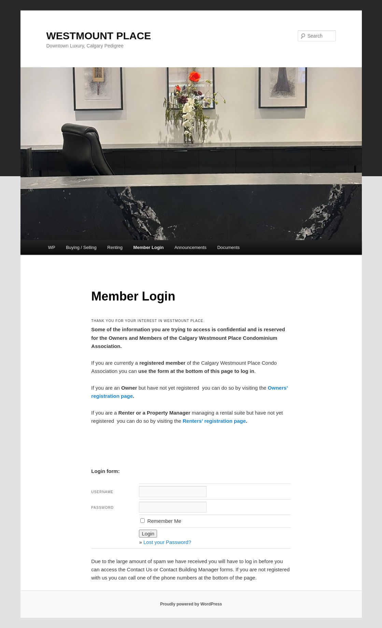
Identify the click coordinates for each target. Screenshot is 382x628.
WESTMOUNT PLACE (98, 35)
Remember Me (160, 521)
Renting (115, 247)
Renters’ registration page (214, 421)
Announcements (190, 247)
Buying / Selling (81, 247)
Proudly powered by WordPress (191, 604)
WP (51, 247)
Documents (228, 247)
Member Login (148, 247)
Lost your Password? (167, 542)
